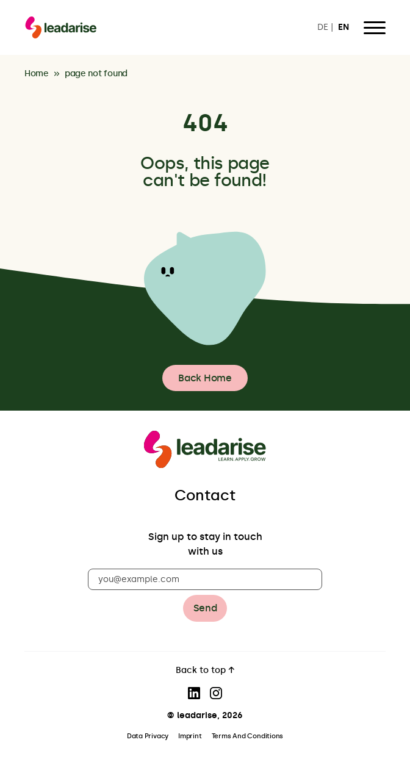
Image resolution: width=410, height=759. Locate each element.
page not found (96, 74)
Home (36, 74)
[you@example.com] (205, 579)
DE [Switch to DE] (322, 27)
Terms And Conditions (248, 736)
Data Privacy (147, 736)
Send (205, 608)
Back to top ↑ (205, 670)
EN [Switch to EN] (343, 27)
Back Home (204, 378)
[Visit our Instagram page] (216, 693)
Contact (205, 495)
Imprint (189, 736)
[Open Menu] (375, 27)
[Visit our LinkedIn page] (194, 693)
